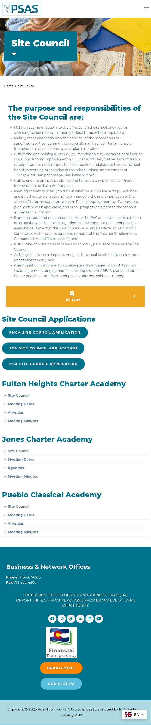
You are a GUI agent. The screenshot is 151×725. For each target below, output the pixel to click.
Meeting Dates (21, 404)
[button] (43, 364)
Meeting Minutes (23, 421)
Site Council (18, 395)
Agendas (16, 412)
